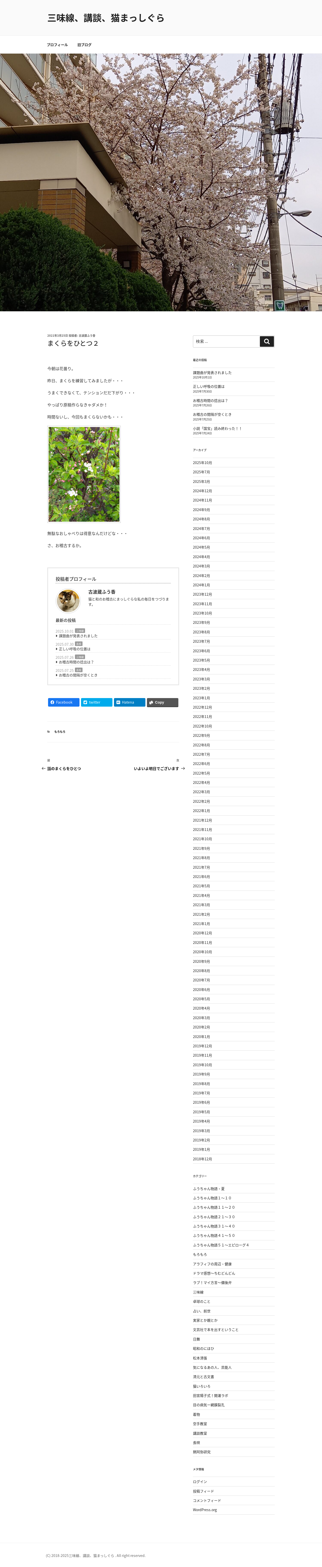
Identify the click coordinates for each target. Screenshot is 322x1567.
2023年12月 (202, 594)
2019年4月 (201, 1121)
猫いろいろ (202, 1386)
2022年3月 (201, 791)
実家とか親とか (205, 1320)
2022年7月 (201, 754)
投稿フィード (203, 1491)
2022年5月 (201, 773)
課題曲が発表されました (78, 635)
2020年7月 (201, 979)
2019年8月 (201, 1083)
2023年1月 (201, 697)
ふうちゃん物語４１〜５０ (214, 1235)
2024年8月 (201, 518)
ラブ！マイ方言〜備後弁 (212, 1282)
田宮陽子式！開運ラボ (210, 1395)
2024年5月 (201, 547)
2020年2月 (201, 1026)
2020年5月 (201, 998)
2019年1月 (201, 1149)
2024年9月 (201, 509)
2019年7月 (201, 1092)
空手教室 (200, 1423)
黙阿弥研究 (202, 1451)
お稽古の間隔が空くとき (78, 674)
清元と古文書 (203, 1376)
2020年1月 (201, 1036)
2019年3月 (201, 1130)
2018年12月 (202, 1158)
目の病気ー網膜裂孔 (209, 1404)
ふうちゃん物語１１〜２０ (214, 1207)
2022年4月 (201, 782)
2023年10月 (202, 613)
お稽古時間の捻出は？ (76, 661)
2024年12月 (202, 490)
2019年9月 (201, 1074)
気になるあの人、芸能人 (212, 1367)
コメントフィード (207, 1500)
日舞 (196, 1339)
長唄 (78, 644)
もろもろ (59, 732)
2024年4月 (201, 556)
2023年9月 (201, 622)
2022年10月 (202, 726)
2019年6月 (201, 1102)
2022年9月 (201, 735)
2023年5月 (201, 660)
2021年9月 (201, 848)
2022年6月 (201, 763)
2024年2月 (201, 575)
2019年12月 (202, 1045)
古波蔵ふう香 (87, 335)
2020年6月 (201, 989)
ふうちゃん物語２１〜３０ (214, 1216)
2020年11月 (202, 942)
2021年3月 (201, 904)
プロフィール (57, 44)
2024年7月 (201, 528)
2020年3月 (201, 1017)
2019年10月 (202, 1064)
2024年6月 (201, 537)
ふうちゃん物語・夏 (209, 1188)
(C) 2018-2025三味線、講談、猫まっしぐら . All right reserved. (96, 1555)
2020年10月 (202, 951)
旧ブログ (84, 44)
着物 (196, 1414)
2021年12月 (202, 820)
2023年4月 (201, 669)
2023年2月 (201, 688)
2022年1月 (201, 810)
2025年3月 (201, 481)
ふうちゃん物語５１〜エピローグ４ (221, 1244)
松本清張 (200, 1357)
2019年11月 (202, 1055)
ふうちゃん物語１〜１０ (212, 1197)
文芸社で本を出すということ (216, 1329)
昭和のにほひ (203, 1348)
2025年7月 (201, 471)
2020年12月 (202, 932)
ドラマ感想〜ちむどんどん (214, 1273)
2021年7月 (201, 867)
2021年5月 (201, 885)
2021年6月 (201, 876)
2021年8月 (201, 857)
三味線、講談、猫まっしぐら (106, 17)
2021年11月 (202, 829)
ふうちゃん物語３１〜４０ (214, 1226)
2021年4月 (201, 895)
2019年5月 (201, 1111)
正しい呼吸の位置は (75, 648)
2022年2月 (201, 801)
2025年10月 (202, 462)
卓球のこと (202, 1301)
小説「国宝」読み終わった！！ (217, 428)
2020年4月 (201, 1008)
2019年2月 (201, 1139)
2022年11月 (202, 716)
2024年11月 (202, 500)
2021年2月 (201, 914)
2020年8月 (201, 970)
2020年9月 (201, 961)
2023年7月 (201, 641)
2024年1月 (201, 584)
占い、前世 (202, 1310)
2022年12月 (202, 707)
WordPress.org (205, 1509)
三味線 (80, 631)
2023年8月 (201, 631)
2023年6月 (201, 650)
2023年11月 (202, 603)
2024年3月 (201, 565)
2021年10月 (202, 838)
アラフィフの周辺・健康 (212, 1263)
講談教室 (200, 1433)
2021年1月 (201, 923)
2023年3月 (201, 678)
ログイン (200, 1481)
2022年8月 (201, 744)
